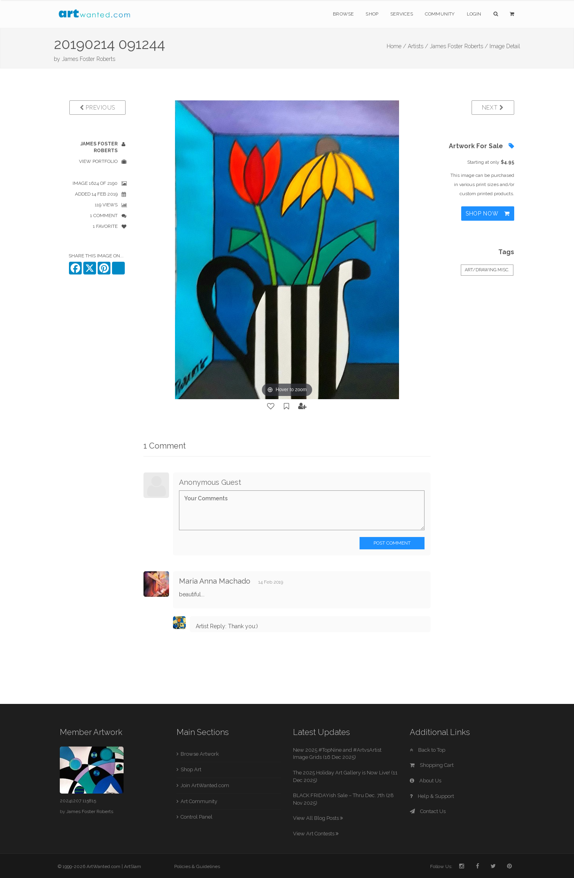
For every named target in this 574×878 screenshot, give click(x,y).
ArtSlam (132, 866)
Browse (343, 14)
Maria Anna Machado (214, 581)
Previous (97, 107)
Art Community (199, 801)
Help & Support (432, 796)
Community (440, 14)
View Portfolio (98, 161)
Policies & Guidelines (197, 866)
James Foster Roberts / (459, 46)
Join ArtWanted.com (205, 785)
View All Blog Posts (318, 818)
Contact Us (428, 811)
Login (474, 14)
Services (401, 14)
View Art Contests (315, 834)
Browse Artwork (200, 754)
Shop (372, 14)
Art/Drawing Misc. (487, 269)
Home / (396, 46)
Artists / (418, 46)
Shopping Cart (432, 765)
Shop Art (191, 769)
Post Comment (392, 543)
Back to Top (427, 750)
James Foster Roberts (88, 59)
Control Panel (196, 817)
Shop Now (488, 213)
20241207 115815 (78, 801)
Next (493, 107)
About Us (425, 781)
